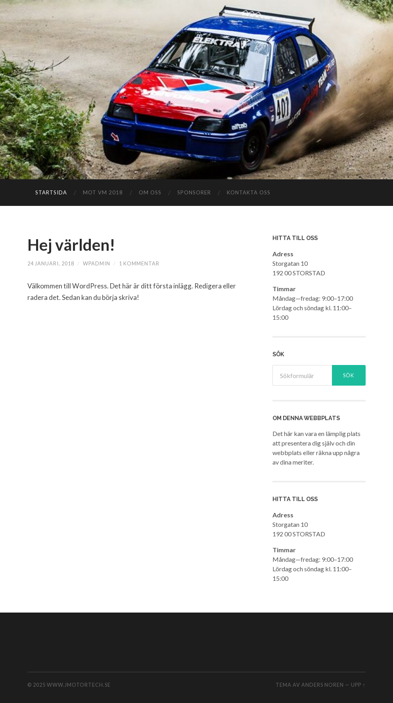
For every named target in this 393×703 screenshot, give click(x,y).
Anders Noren (322, 685)
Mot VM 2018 (103, 192)
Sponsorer (194, 192)
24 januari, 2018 (50, 263)
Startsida (51, 192)
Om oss (150, 192)
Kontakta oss (248, 192)
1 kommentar (139, 263)
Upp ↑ (358, 685)
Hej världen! (71, 244)
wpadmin (96, 263)
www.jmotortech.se (79, 685)
